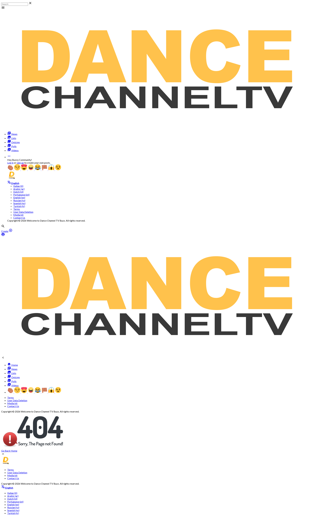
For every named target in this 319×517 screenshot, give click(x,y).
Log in (10, 162)
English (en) (19, 197)
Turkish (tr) (19, 206)
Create (4, 231)
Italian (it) (18, 186)
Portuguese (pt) (21, 194)
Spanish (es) (19, 203)
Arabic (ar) (19, 188)
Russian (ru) (19, 200)
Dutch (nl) (18, 191)
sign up (20, 162)
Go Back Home (9, 450)
